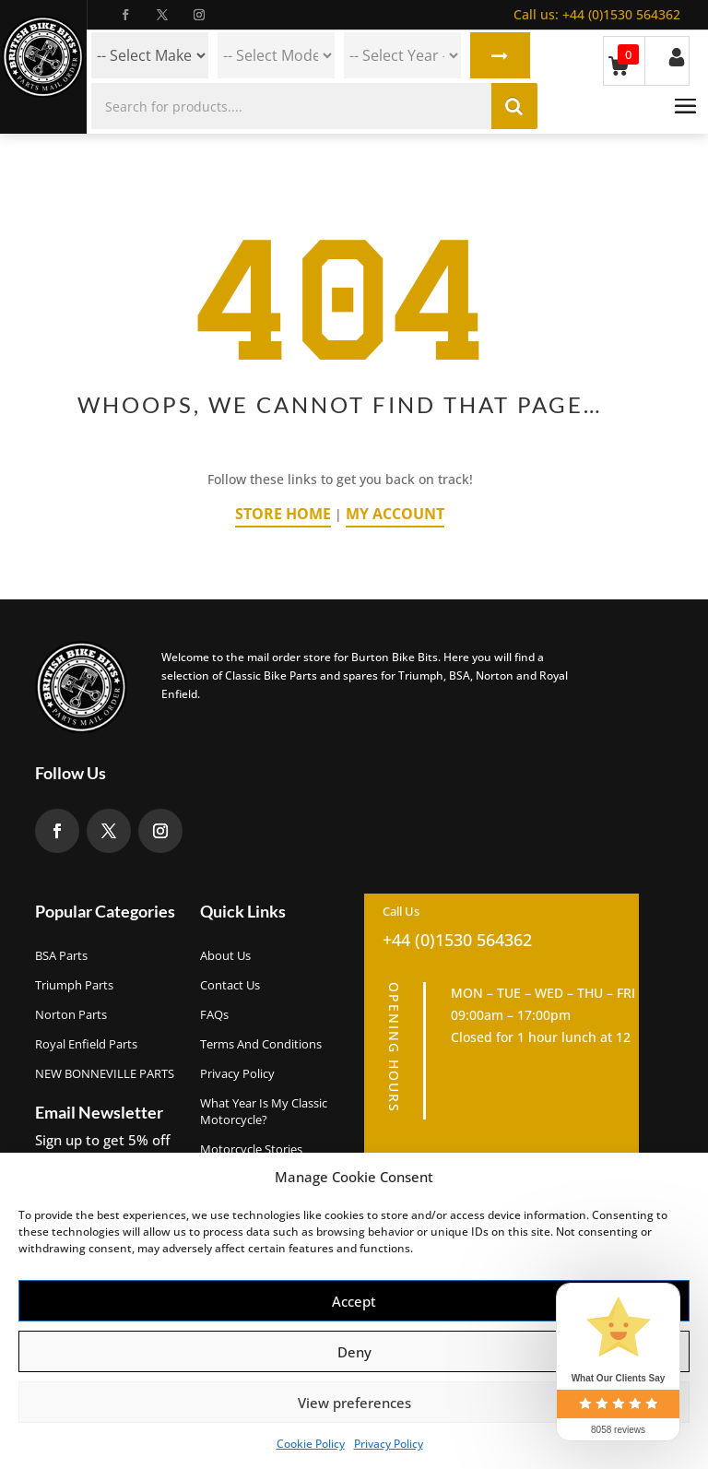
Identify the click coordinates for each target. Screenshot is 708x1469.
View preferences (354, 1402)
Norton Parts (71, 1014)
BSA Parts (61, 955)
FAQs (214, 1014)
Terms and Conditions (261, 1044)
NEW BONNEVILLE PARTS (104, 1073)
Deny (354, 1352)
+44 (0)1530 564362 (596, 14)
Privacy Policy (388, 1443)
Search (500, 55)
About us (225, 955)
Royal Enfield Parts (86, 1044)
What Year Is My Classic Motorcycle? (263, 1111)
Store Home (283, 513)
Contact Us (230, 985)
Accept (354, 1301)
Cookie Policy (311, 1443)
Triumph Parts (74, 985)
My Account (395, 513)
